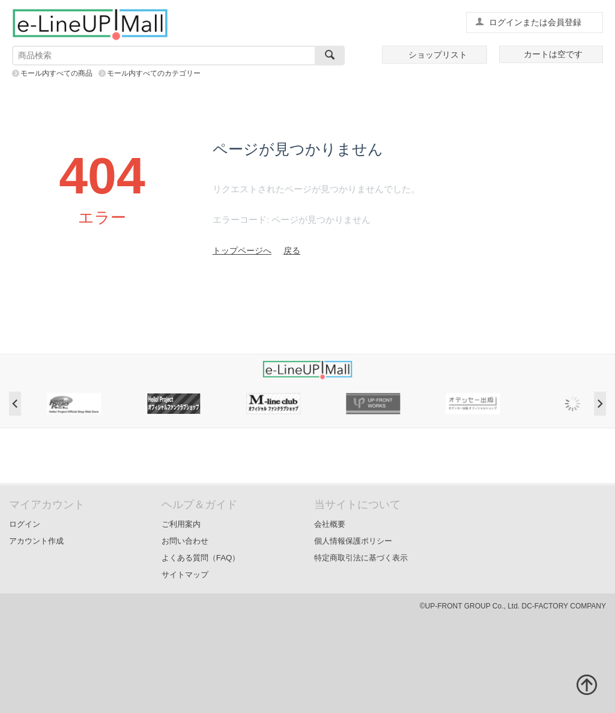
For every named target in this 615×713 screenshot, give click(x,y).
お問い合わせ (185, 540)
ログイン (24, 524)
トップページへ (242, 250)
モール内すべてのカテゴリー (154, 73)
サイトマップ (185, 574)
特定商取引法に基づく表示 (361, 557)
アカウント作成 (36, 540)
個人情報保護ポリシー (353, 540)
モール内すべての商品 (56, 73)
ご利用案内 (181, 524)
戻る (291, 250)
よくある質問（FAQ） (201, 557)
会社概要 (329, 524)
